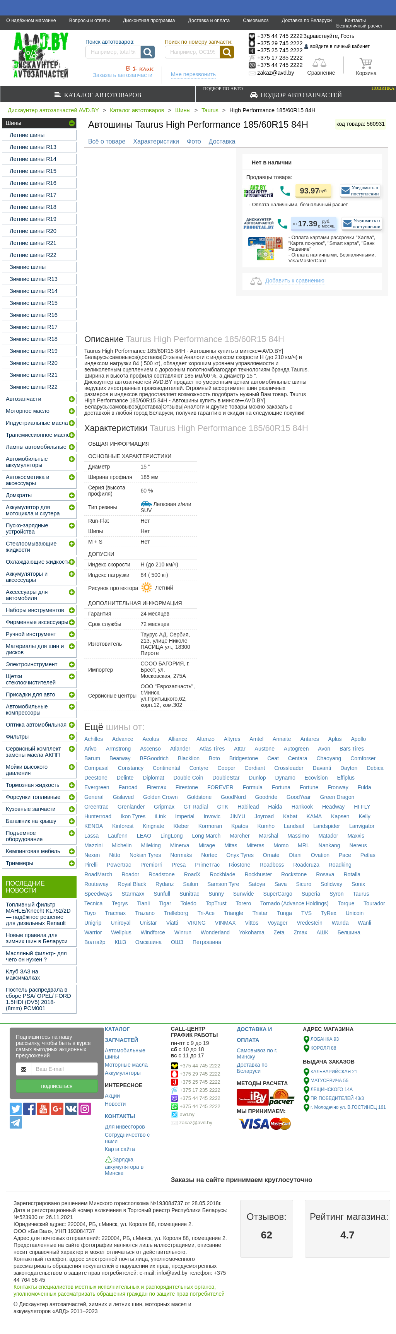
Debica (375, 768)
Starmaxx (132, 894)
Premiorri (151, 865)
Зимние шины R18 (34, 339)
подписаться (56, 1086)
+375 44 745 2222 (200, 1066)
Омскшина (148, 942)
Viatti (172, 923)
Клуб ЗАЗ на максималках (23, 974)
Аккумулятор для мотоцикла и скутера (33, 510)
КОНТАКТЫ (120, 1116)
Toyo (90, 913)
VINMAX (225, 923)
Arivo (90, 749)
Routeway (96, 884)
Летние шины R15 (33, 171)
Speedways (98, 894)
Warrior (93, 932)
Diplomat (153, 778)
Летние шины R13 (33, 147)
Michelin (121, 845)
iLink (160, 816)
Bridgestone (243, 758)
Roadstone (161, 874)
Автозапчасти (23, 399)
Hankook (302, 807)
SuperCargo (277, 894)
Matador (328, 836)
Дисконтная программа (149, 20)
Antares (309, 739)
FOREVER (220, 787)
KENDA (93, 826)
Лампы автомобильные (36, 447)
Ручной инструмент (31, 634)
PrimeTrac (207, 865)
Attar (240, 749)
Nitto (114, 855)
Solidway (331, 884)
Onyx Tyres (240, 855)
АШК (322, 932)
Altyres (232, 739)
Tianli (143, 903)
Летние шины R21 (33, 243)
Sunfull (162, 894)
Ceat (273, 758)
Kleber (181, 826)
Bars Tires (352, 749)
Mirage (206, 845)
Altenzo (205, 739)
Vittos (251, 923)
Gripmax (164, 807)
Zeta (279, 932)
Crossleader (288, 768)
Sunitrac (189, 894)
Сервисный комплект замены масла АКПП (33, 752)
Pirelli (90, 865)
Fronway (338, 787)
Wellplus (121, 932)
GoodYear (299, 797)
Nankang (329, 845)
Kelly (364, 816)
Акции (112, 1096)
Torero (243, 903)
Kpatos (239, 826)
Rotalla (351, 874)
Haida (275, 807)
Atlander (180, 749)
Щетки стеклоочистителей (31, 679)
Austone (265, 749)
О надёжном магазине (31, 20)
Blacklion (189, 758)
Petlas (368, 855)
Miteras (256, 845)
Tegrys (120, 903)
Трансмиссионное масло (38, 435)
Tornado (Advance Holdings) (294, 903)
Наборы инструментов (35, 610)
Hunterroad (97, 816)
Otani (295, 855)
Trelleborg (176, 913)
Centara (297, 758)
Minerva (179, 845)
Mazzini (93, 845)
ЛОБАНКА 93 (325, 1039)
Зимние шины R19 (34, 351)
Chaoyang (328, 758)
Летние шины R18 (33, 207)
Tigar (165, 903)
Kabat (290, 816)
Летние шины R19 (33, 219)
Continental (166, 768)
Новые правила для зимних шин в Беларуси (37, 938)
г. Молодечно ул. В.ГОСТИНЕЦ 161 (348, 1107)
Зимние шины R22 (34, 387)
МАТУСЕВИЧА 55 (329, 1080)
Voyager (277, 923)
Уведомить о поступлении (365, 191)
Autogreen (296, 749)
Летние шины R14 (33, 159)
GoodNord (233, 797)
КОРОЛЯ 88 (323, 1048)
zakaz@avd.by (195, 1122)
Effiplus (346, 778)
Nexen (92, 855)
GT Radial (196, 807)
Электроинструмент (31, 664)
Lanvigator (361, 826)
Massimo (298, 836)
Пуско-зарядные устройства (27, 528)
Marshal (268, 836)
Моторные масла (126, 1065)
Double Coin (188, 778)
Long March (206, 836)
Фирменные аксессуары (37, 622)
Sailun (190, 884)
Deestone (96, 778)
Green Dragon (337, 797)
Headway (333, 807)
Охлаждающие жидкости (38, 562)
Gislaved (123, 797)
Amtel (256, 739)
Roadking (340, 865)
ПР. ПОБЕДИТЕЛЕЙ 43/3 (337, 1098)
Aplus (335, 739)
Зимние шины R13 (34, 279)
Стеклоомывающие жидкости (31, 546)
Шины (183, 110)
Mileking (151, 845)
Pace (345, 855)
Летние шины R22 (33, 255)
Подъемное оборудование (24, 836)
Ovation (320, 855)
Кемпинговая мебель (33, 851)
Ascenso (150, 749)
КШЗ (120, 942)
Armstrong (118, 749)
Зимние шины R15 (34, 303)
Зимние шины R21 (34, 375)
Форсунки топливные (33, 797)
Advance (122, 739)
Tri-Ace (206, 913)
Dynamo (285, 778)
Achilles (93, 739)
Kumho (266, 826)
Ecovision (316, 778)
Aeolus (150, 739)
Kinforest (122, 826)
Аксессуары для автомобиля (27, 595)
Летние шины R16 (33, 183)
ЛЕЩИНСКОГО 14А (332, 1089)
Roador (130, 874)
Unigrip (92, 923)
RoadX (192, 874)
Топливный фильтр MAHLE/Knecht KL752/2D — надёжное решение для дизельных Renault (38, 913)
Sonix (358, 884)
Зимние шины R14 (34, 291)
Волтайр (95, 942)
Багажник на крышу (31, 821)
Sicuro (304, 884)
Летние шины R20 (33, 231)
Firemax (156, 787)
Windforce (153, 932)
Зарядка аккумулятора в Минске (124, 1166)
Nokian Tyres (145, 855)
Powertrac (119, 865)
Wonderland (215, 932)
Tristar (260, 913)
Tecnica (93, 903)
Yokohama (252, 932)
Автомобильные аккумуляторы (27, 462)
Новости (115, 1104)
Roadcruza (306, 865)
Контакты (355, 20)
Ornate (271, 855)
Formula (253, 787)
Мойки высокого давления (27, 770)
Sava (281, 884)
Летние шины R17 (33, 195)
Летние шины (27, 135)
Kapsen (340, 816)
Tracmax (115, 913)
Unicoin (355, 913)
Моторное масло (28, 411)
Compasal (96, 768)
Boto (214, 758)
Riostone (239, 865)
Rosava (325, 874)
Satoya (256, 884)
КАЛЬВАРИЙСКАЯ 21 (334, 1071)
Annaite (282, 739)
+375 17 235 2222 (200, 1090)
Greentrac (96, 807)
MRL (303, 845)
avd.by (187, 1114)
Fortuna (281, 787)
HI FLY (362, 807)
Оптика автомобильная (36, 725)
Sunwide (243, 894)
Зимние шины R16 (34, 315)
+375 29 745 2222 (200, 1074)
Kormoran (210, 826)
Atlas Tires (212, 749)
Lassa (91, 836)
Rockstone (294, 874)
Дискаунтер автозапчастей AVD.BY (53, 110)
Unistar (148, 923)
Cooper (227, 768)
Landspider (326, 826)
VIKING (196, 923)
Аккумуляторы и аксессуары (27, 577)
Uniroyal (120, 923)
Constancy (130, 768)
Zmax (300, 932)
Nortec (209, 855)
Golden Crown (160, 797)
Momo (280, 845)
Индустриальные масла (37, 423)
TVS (306, 913)
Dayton (348, 768)
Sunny (216, 894)
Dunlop (257, 778)
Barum (92, 758)
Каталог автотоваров (101, 95)
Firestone (187, 787)
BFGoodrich (154, 758)
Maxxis (355, 836)
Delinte (125, 778)
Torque (346, 903)
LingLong (171, 836)
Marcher (239, 836)
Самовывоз (255, 20)
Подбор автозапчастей (298, 92)
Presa (179, 865)
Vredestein (309, 923)
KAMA (314, 816)
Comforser (363, 758)
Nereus (358, 845)
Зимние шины (28, 267)
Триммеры (19, 863)
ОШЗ (177, 942)
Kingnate (153, 826)
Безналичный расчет (359, 26)
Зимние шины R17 (34, 327)
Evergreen (96, 787)
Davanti (322, 768)
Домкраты (19, 495)
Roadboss (271, 865)
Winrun (182, 932)
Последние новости (25, 887)
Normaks (181, 855)
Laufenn (118, 836)
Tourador (374, 903)
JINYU (237, 816)
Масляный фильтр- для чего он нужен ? (36, 956)
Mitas (230, 845)
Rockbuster (258, 874)
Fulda (364, 787)
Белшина (349, 932)
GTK (222, 807)
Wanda (340, 923)
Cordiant (254, 768)
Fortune (309, 787)
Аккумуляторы (123, 1073)
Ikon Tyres (133, 816)
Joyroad (264, 816)
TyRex (328, 913)
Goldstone (199, 797)
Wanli (364, 923)
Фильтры (17, 737)
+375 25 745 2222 (200, 1082)
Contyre (198, 768)
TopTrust (216, 903)
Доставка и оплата (209, 20)
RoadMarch (98, 874)
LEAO (144, 836)
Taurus (209, 110)
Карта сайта (120, 1149)
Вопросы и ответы (89, 20)
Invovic (211, 816)
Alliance (177, 739)
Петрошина (207, 942)
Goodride (266, 797)
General (94, 797)
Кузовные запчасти (31, 809)
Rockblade (222, 874)
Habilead (248, 807)
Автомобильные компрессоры (27, 709)
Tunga (284, 913)
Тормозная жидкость (33, 785)
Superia (311, 894)
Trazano (145, 913)
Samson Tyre (223, 884)
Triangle (233, 913)
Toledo (188, 903)
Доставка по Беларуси (307, 20)
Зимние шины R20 (34, 363)
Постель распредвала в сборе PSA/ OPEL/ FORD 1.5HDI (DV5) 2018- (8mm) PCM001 (38, 999)
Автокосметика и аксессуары (28, 480)
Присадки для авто (30, 694)
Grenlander (131, 807)
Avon (324, 749)
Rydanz (164, 884)
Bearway (119, 758)
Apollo (358, 739)
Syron (336, 894)
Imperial (185, 816)
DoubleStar (225, 778)
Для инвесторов (125, 1127)
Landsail (294, 826)
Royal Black (132, 884)
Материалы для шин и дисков (35, 649)
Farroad (127, 787)
